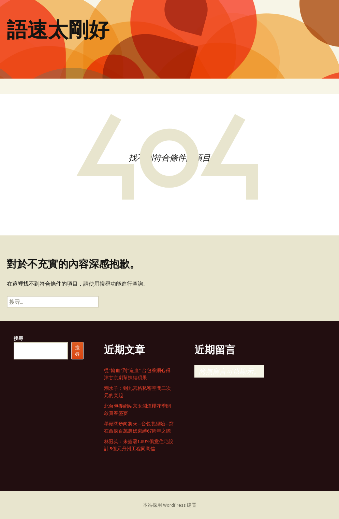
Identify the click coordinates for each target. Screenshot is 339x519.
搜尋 (18, 338)
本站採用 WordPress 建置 (169, 505)
